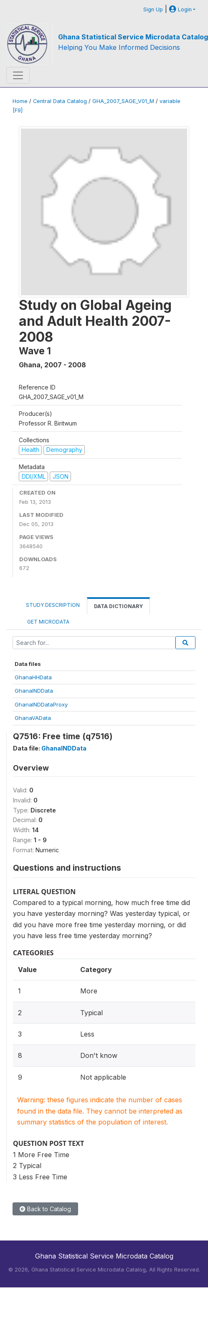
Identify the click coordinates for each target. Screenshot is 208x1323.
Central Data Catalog (60, 101)
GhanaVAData (33, 717)
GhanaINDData (34, 690)
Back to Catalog (45, 1208)
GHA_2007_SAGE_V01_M (123, 101)
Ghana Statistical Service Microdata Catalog (133, 37)
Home (20, 101)
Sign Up (153, 9)
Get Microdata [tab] (47, 622)
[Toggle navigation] (18, 75)
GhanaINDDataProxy (41, 704)
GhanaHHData (33, 677)
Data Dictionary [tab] (118, 606)
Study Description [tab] (53, 605)
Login (180, 9)
